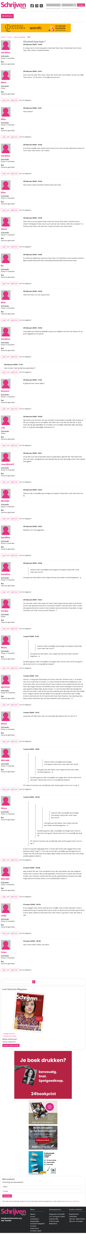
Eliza (3, 119)
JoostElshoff (7, 464)
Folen (4, 952)
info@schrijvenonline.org (11, 1218)
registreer (14, 100)
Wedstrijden (34, 1221)
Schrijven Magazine (37, 1224)
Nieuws (32, 1214)
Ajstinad (5, 687)
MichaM (5, 501)
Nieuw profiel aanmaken (53, 8)
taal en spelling (19, 37)
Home (3, 37)
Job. (3, 427)
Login (4, 100)
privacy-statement (73, 1201)
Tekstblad (73, 1216)
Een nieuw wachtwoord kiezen (70, 8)
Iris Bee (4, 611)
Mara (3, 82)
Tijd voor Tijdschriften (77, 1219)
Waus (4, 229)
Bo (2, 265)
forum (9, 37)
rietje (3, 915)
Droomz (5, 391)
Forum (32, 1216)
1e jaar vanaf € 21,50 (11, 1045)
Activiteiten (34, 1219)
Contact (33, 1226)
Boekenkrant (74, 1214)
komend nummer (10, 1036)
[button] (7, 16)
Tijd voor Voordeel (76, 1221)
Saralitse (5, 52)
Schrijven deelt (35, 1231)
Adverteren (34, 1228)
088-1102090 (6, 1221)
